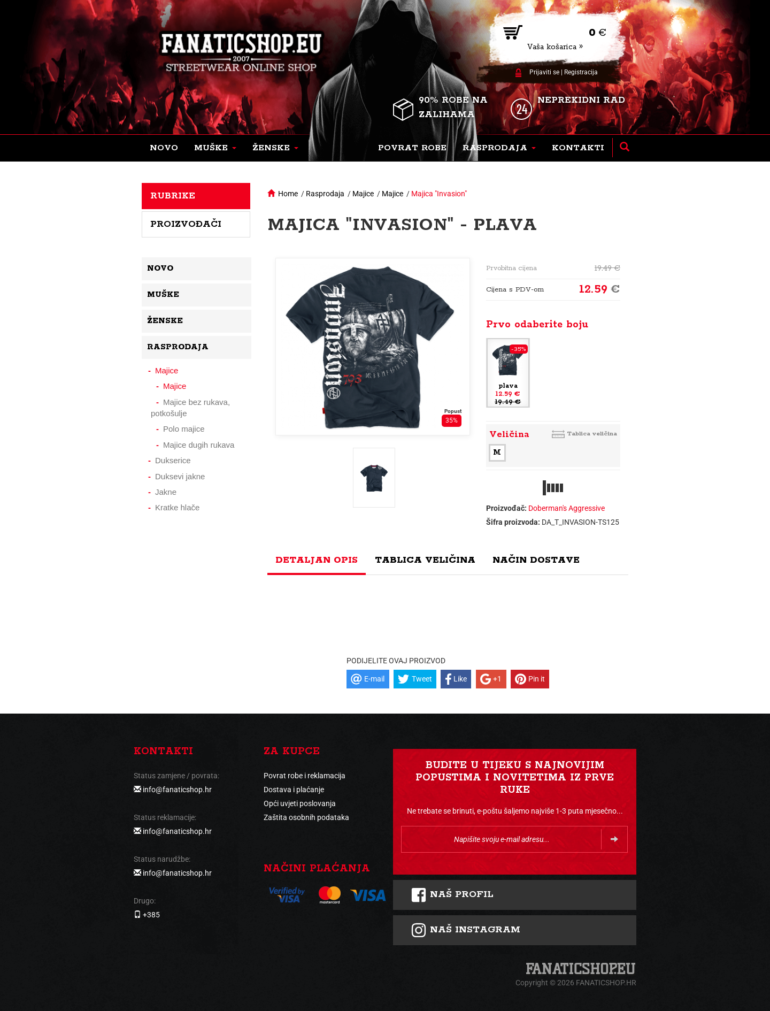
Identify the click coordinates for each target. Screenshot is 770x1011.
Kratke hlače (177, 507)
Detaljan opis (316, 560)
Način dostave (536, 560)
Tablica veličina (592, 434)
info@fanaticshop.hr (177, 789)
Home (288, 193)
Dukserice (173, 460)
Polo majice (184, 428)
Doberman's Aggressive (566, 508)
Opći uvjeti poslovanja (300, 803)
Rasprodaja (325, 193)
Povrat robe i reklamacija (304, 775)
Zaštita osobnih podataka (306, 817)
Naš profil (452, 895)
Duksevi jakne (180, 476)
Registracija (581, 72)
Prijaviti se (544, 72)
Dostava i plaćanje (294, 789)
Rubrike (172, 196)
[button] (215, 148)
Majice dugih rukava (198, 444)
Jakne (165, 491)
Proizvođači (185, 224)
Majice (363, 193)
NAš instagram (465, 930)
